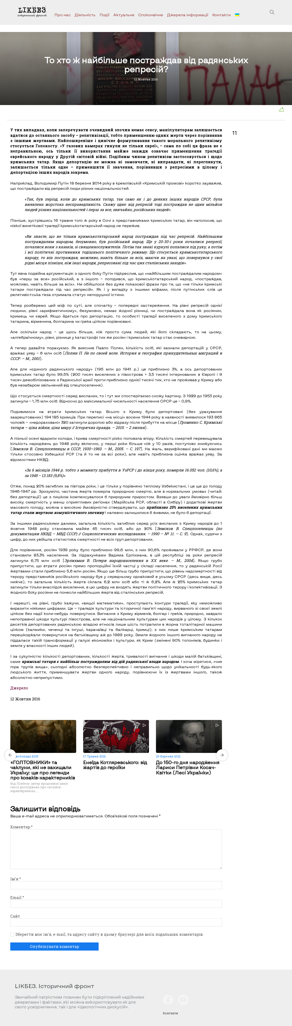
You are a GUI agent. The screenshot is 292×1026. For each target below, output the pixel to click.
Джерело (19, 687)
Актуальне (123, 14)
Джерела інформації (187, 14)
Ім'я (15, 878)
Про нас (62, 14)
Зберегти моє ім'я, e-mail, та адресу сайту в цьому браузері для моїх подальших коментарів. (109, 934)
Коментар (21, 826)
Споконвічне (150, 14)
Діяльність (85, 14)
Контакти (221, 14)
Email (17, 897)
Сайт (15, 916)
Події (104, 14)
